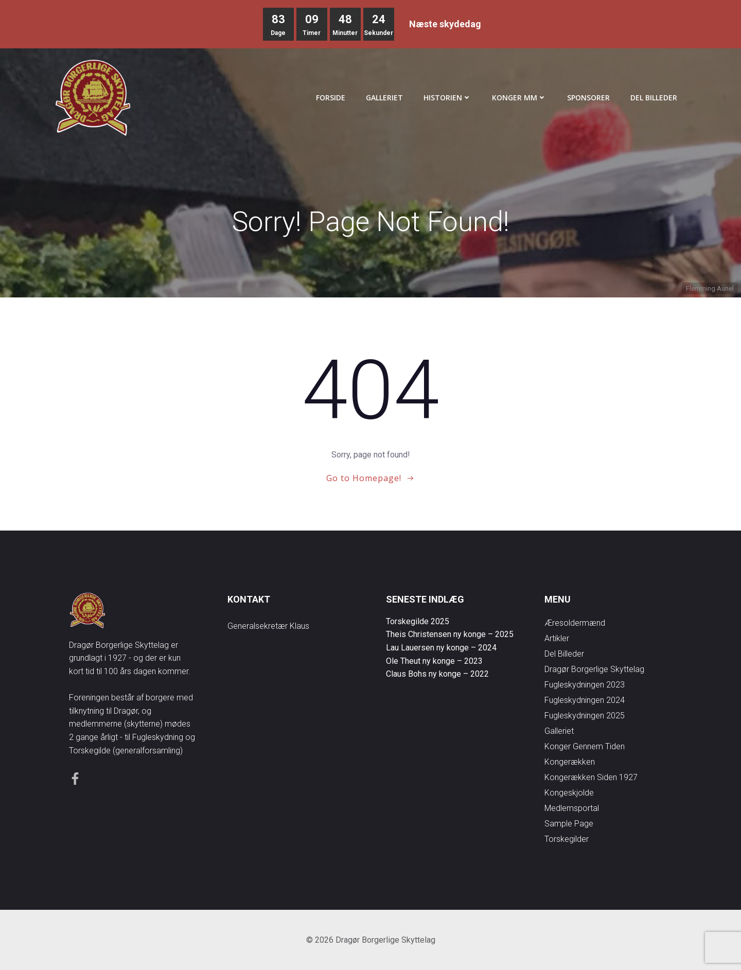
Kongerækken (569, 762)
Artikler (556, 638)
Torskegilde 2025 (417, 621)
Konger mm (519, 97)
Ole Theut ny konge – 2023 (434, 661)
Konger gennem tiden (584, 746)
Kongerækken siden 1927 (591, 777)
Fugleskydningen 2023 (584, 685)
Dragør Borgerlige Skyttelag (594, 669)
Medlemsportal (571, 808)
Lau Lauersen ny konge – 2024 (441, 647)
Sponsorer (588, 97)
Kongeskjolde (569, 793)
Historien (447, 97)
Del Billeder (653, 97)
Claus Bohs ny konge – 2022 (437, 674)
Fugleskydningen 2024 (584, 700)
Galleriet (384, 97)
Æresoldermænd (574, 623)
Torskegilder (566, 839)
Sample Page (568, 823)
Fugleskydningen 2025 (584, 715)
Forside (330, 97)
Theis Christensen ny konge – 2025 (450, 634)
